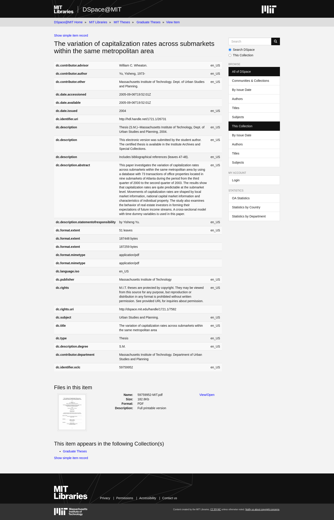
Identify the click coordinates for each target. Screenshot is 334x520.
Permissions (124, 498)
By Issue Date (241, 90)
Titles (235, 108)
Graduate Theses (148, 22)
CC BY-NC (215, 509)
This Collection (241, 55)
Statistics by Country (246, 207)
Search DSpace (242, 49)
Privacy (105, 498)
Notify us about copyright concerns (262, 509)
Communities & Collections (250, 80)
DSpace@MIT (101, 9)
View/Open (207, 395)
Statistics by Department (249, 216)
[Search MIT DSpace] (250, 41)
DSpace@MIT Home (68, 22)
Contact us (169, 498)
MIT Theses (122, 22)
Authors (237, 99)
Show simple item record (71, 35)
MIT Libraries (98, 22)
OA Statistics (241, 198)
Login (236, 180)
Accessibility (147, 498)
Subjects (238, 117)
